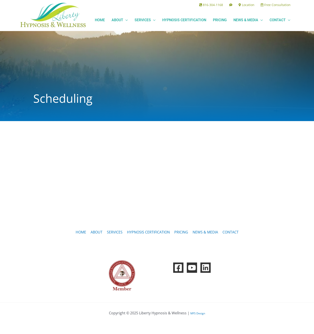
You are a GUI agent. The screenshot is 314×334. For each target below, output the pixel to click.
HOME (81, 232)
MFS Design (197, 313)
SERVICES (115, 232)
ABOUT (96, 232)
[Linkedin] (205, 268)
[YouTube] (192, 268)
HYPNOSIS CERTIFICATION (148, 232)
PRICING (181, 232)
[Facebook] (178, 268)
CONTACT (231, 232)
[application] (125, 20)
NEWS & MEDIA (205, 232)
